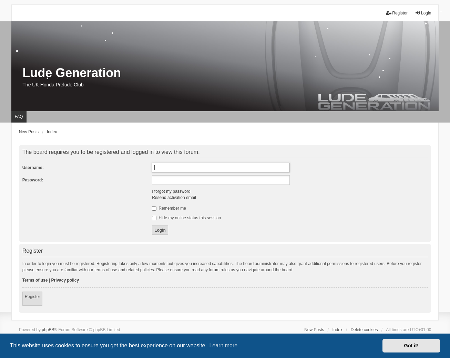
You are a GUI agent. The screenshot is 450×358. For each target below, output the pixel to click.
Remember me (169, 208)
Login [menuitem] (423, 12)
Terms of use (35, 280)
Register (32, 296)
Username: (33, 167)
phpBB (48, 329)
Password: (32, 180)
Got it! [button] (411, 345)
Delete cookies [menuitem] (364, 329)
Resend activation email (174, 197)
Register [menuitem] (397, 12)
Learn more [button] (223, 345)
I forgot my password (171, 191)
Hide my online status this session (186, 217)
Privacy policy (65, 280)
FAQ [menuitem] (19, 116)
